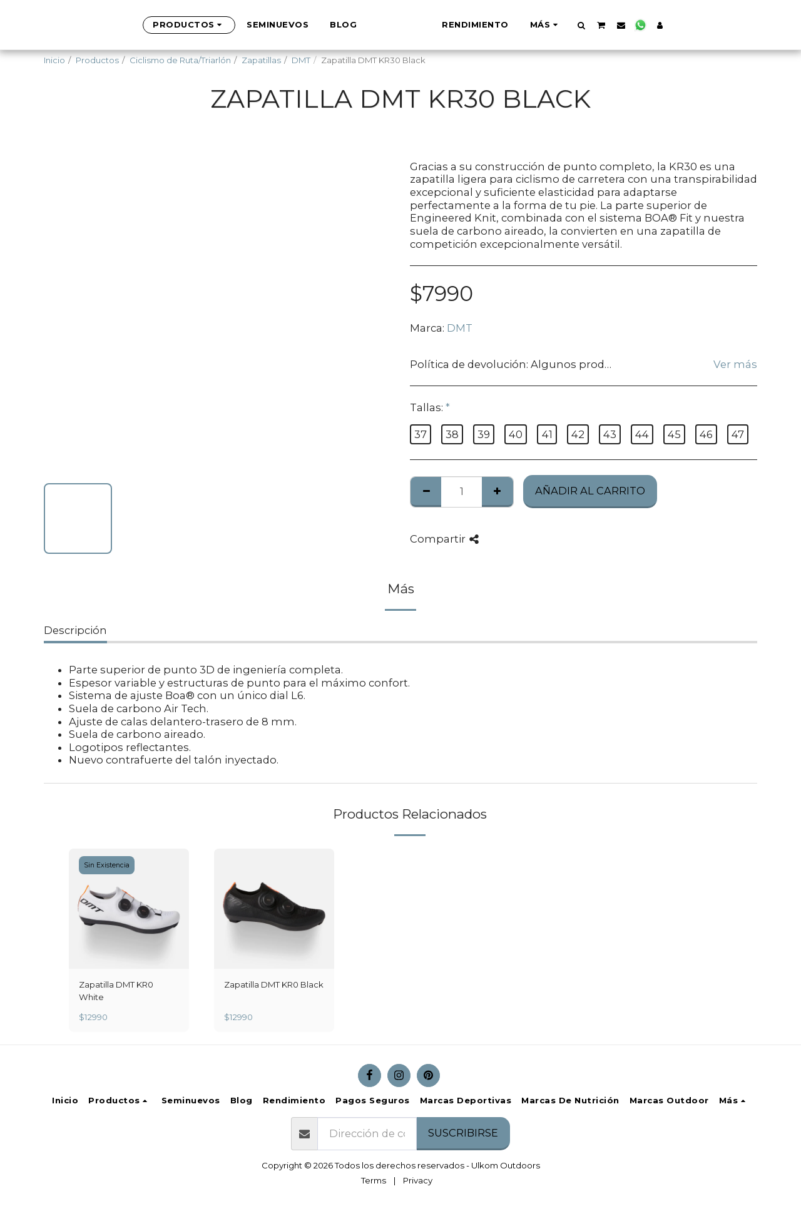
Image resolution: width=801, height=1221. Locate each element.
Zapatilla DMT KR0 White (116, 990)
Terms (373, 1180)
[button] (644, 25)
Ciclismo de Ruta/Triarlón (180, 60)
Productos (97, 60)
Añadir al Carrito (590, 490)
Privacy (417, 1180)
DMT (301, 60)
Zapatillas (261, 60)
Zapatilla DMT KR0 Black (274, 984)
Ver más (735, 364)
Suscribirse (463, 1132)
